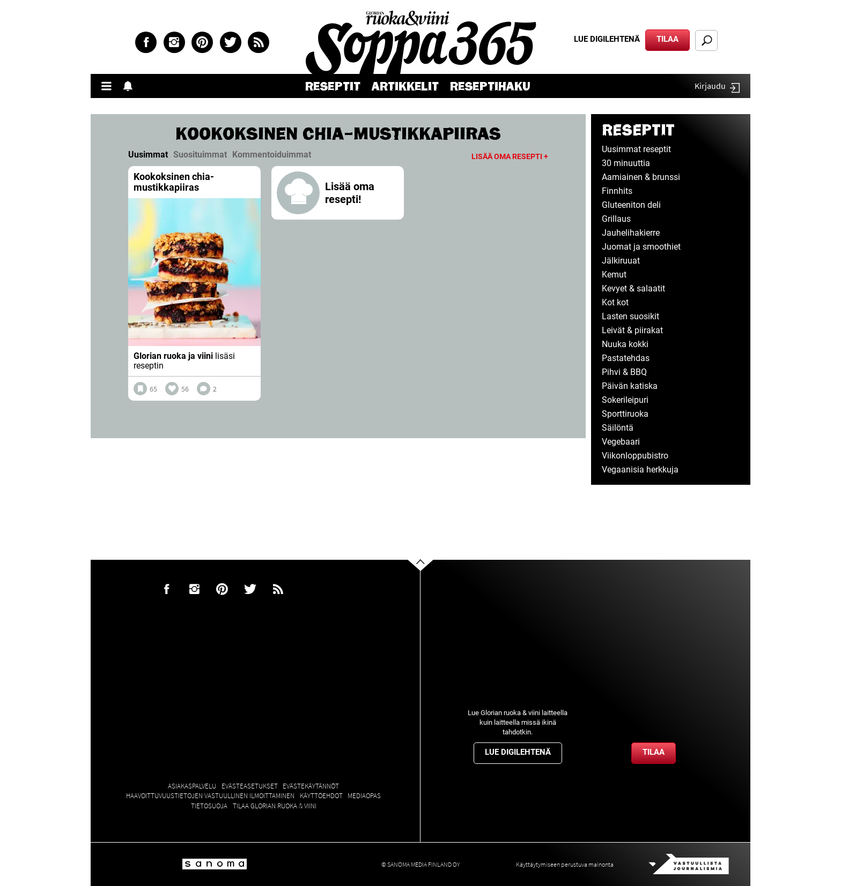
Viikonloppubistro (635, 455)
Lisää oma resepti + (509, 156)
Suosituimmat (200, 154)
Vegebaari (621, 442)
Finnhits (617, 191)
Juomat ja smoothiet (641, 247)
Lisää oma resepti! (349, 193)
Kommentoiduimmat (271, 154)
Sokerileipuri (625, 400)
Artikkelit (405, 86)
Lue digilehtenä (607, 39)
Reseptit (332, 86)
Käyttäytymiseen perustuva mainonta (565, 864)
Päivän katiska (630, 386)
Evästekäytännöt (311, 786)
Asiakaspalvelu (192, 786)
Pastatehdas (626, 358)
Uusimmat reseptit (636, 149)
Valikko (109, 86)
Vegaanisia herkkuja (640, 469)
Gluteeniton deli (631, 205)
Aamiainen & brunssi (641, 177)
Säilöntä (617, 428)
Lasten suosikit (630, 316)
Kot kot (615, 302)
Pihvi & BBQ (624, 372)
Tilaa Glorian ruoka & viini (274, 805)
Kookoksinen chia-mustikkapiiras (174, 182)
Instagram (174, 42)
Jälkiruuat (621, 261)
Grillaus (616, 219)
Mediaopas (364, 795)
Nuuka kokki (625, 344)
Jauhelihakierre (631, 233)
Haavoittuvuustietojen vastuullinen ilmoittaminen (210, 795)
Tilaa (667, 39)
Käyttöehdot (321, 795)
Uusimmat (148, 154)
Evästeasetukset (250, 786)
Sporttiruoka (625, 414)
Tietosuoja (209, 805)
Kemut (614, 274)
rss (258, 42)
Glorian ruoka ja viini (173, 356)
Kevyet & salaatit (633, 288)
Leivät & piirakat (632, 330)
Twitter (230, 42)
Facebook (146, 42)
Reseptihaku (490, 86)
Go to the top (429, 582)
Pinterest (202, 42)
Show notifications (131, 86)
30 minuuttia (626, 163)
